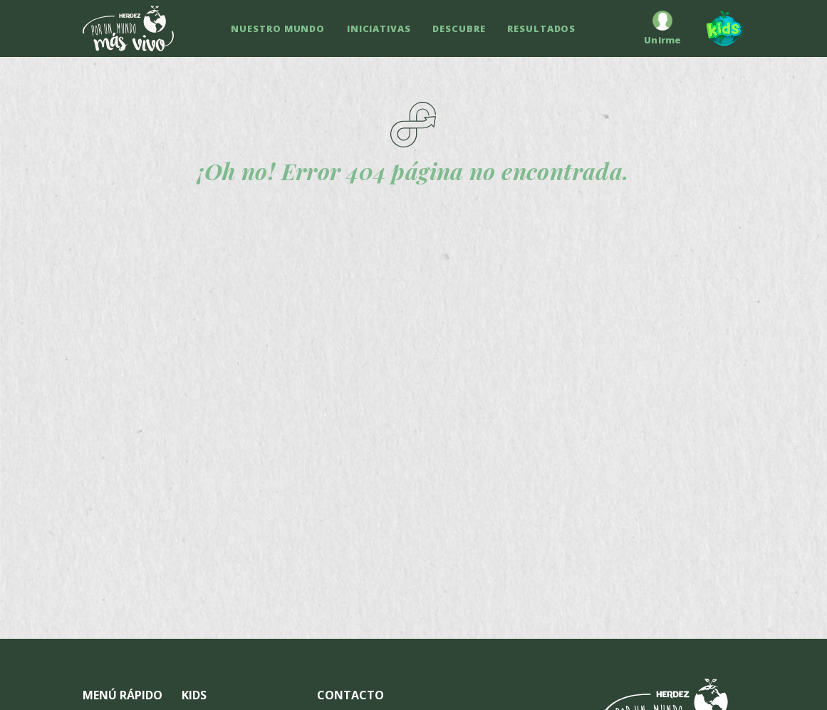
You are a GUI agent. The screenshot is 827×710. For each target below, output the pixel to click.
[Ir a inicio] (128, 28)
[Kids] (718, 28)
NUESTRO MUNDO (278, 28)
